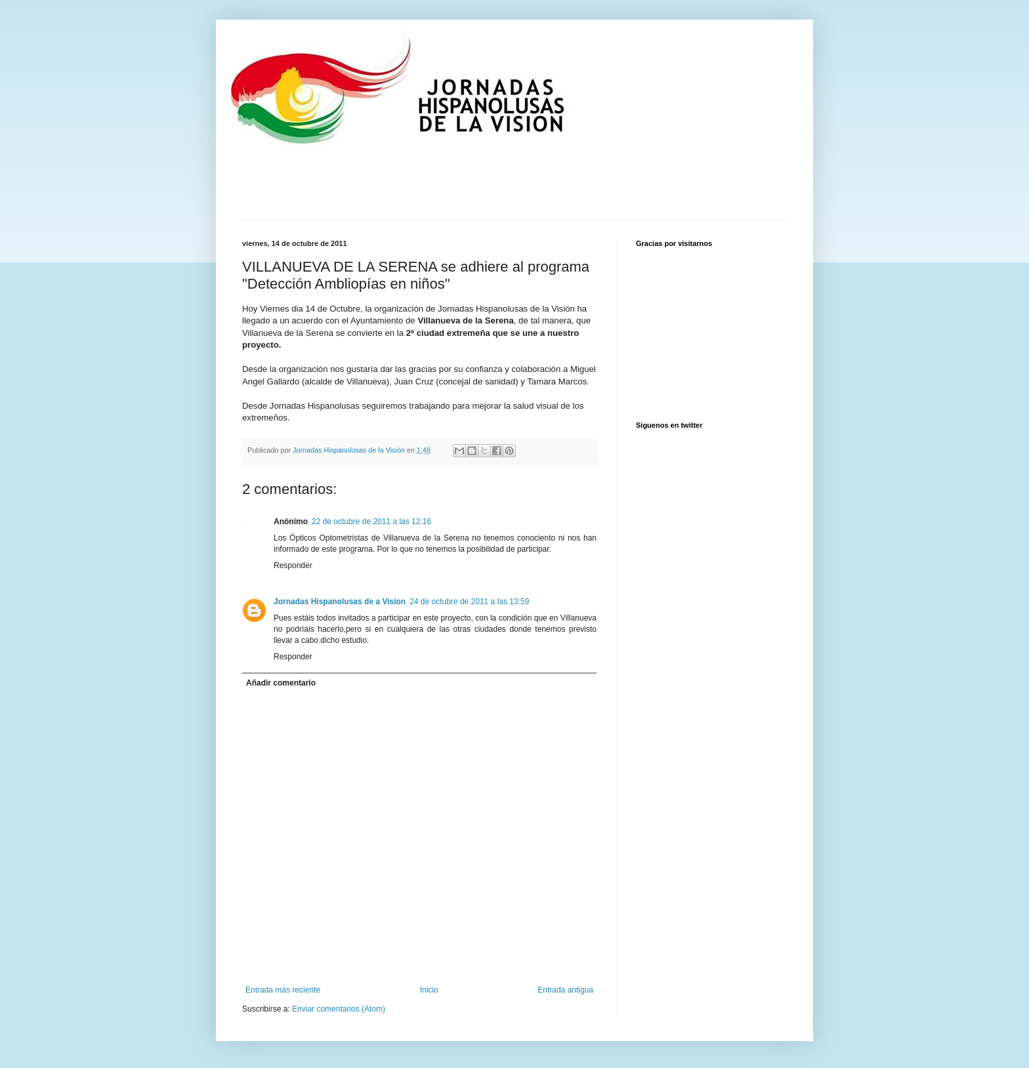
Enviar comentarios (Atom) (338, 1009)
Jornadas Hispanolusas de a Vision (340, 601)
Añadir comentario (281, 683)
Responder (293, 565)
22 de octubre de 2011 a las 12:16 (371, 521)
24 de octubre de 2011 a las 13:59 (469, 601)
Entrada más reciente (282, 990)
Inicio (429, 990)
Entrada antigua (565, 990)
